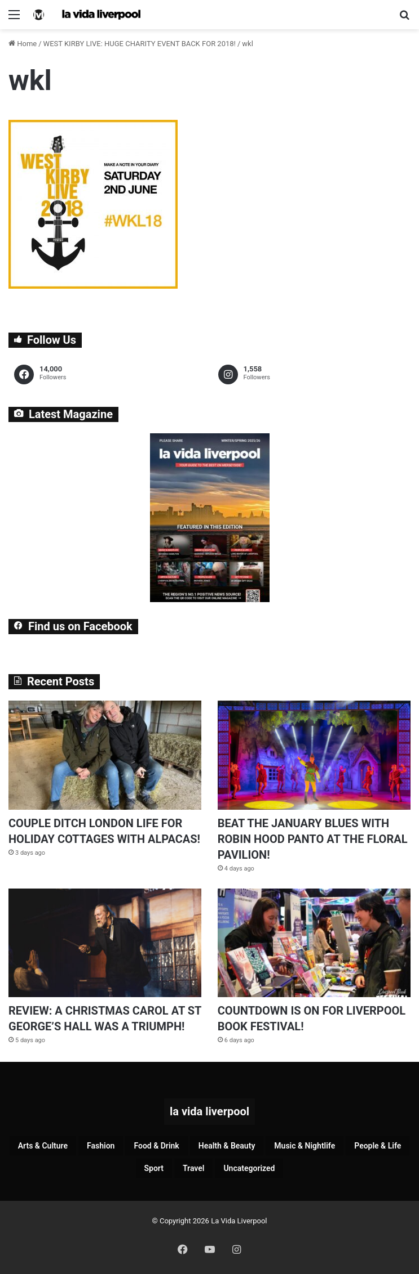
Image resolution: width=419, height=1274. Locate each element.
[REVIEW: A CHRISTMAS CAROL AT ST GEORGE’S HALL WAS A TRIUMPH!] (104, 943)
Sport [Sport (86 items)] (154, 1168)
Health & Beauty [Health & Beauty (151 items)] (227, 1145)
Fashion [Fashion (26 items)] (100, 1145)
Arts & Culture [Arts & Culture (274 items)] (43, 1145)
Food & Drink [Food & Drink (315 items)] (156, 1145)
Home (22, 43)
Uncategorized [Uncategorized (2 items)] (249, 1168)
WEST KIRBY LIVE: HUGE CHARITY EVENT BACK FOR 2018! (139, 43)
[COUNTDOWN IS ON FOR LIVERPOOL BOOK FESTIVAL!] (314, 943)
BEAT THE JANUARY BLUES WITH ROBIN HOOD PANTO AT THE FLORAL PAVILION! (313, 839)
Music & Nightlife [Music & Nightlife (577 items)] (304, 1145)
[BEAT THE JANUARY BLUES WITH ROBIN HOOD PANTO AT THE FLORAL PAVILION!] (314, 755)
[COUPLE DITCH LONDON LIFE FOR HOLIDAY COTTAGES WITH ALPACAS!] (104, 755)
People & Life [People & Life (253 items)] (377, 1145)
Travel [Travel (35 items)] (193, 1168)
